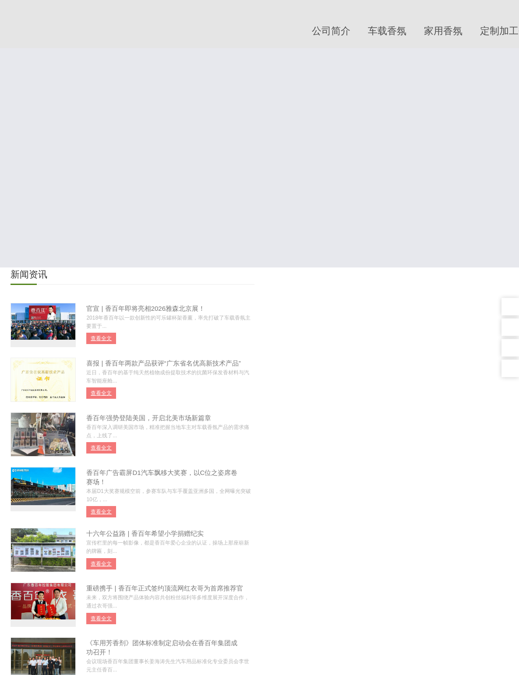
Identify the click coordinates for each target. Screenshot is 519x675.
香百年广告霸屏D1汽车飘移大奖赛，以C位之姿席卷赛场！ (162, 477)
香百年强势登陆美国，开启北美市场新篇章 (149, 418)
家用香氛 (443, 30)
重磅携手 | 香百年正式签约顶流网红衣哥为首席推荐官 (165, 588)
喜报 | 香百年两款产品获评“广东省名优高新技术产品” (164, 363)
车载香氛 (387, 30)
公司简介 (331, 30)
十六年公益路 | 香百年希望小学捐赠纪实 (145, 534)
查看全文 (101, 338)
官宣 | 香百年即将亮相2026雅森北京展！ (146, 308)
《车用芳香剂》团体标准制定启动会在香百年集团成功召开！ (162, 648)
